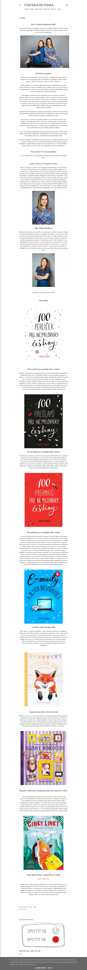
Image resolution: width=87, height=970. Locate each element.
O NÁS (26, 9)
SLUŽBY (31, 9)
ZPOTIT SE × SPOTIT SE (29, 951)
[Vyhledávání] (67, 4)
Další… (59, 9)
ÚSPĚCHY (53, 9)
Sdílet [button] (34, 907)
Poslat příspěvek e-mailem (25, 907)
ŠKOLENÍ (46, 9)
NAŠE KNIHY (39, 9)
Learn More (40, 968)
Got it (50, 968)
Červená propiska (39, 5)
